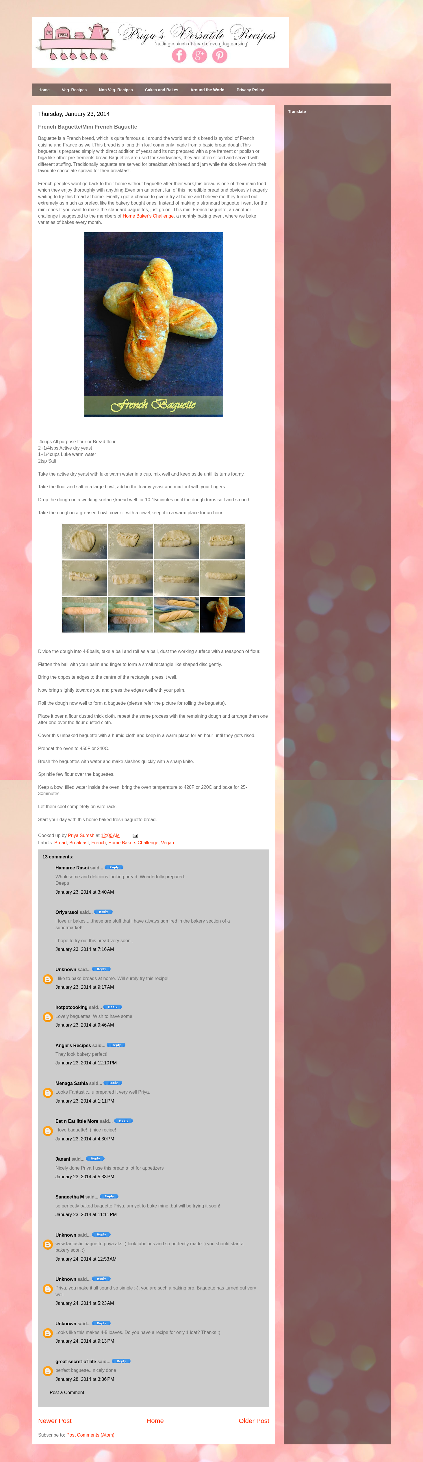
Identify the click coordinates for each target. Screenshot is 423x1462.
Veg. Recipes (74, 90)
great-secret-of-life (75, 1361)
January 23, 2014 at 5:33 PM (84, 1176)
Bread (60, 842)
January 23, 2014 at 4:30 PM (84, 1138)
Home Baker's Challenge (148, 216)
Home (44, 90)
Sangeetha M (69, 1196)
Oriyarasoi (66, 912)
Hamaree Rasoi (72, 867)
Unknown (65, 969)
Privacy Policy (250, 90)
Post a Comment (67, 1392)
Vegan (167, 842)
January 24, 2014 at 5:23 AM (84, 1303)
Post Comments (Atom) (90, 1435)
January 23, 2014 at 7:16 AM (84, 949)
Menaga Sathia (71, 1083)
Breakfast (79, 842)
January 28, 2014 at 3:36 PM (84, 1379)
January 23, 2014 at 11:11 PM (86, 1214)
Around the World (207, 90)
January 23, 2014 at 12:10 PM (86, 1062)
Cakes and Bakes (161, 90)
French (98, 842)
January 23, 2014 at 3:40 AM (84, 892)
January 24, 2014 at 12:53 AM (85, 1259)
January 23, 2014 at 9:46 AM (84, 1025)
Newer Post (55, 1420)
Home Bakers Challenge (133, 842)
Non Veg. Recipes (116, 90)
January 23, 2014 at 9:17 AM (84, 987)
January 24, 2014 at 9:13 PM (84, 1341)
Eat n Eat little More (76, 1121)
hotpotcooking (71, 1007)
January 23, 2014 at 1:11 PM (84, 1101)
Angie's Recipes (73, 1045)
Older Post (254, 1420)
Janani (62, 1159)
